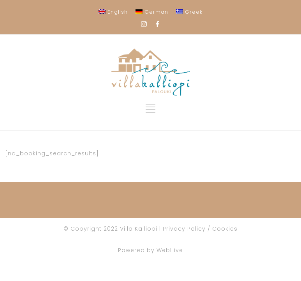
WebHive (170, 250)
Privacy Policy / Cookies (200, 229)
